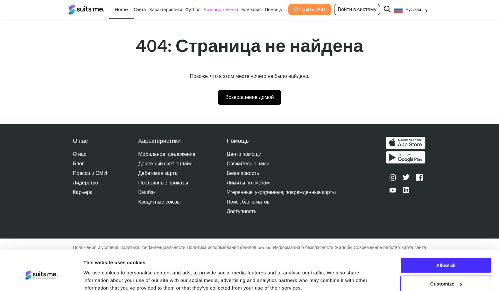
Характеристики (168, 9)
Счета (142, 9)
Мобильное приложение (167, 154)
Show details (98, 278)
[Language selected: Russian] (413, 10)
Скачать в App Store (406, 143)
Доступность (242, 211)
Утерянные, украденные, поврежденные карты (281, 192)
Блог (78, 163)
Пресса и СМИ (90, 173)
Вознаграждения (223, 9)
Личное (123, 9)
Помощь (276, 9)
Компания (254, 9)
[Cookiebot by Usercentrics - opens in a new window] (41, 278)
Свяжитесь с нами (248, 163)
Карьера (83, 192)
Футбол (195, 9)
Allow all (446, 238)
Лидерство (85, 182)
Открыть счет (312, 9)
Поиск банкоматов (248, 201)
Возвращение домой (249, 97)
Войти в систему (359, 9)
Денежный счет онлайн (165, 163)
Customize (446, 257)
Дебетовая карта (158, 173)
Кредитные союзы (159, 201)
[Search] (389, 10)
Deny (446, 275)
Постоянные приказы (163, 182)
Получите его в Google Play (406, 158)
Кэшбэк (147, 192)
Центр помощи (244, 154)
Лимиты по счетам (248, 182)
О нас (79, 154)
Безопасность (243, 173)
